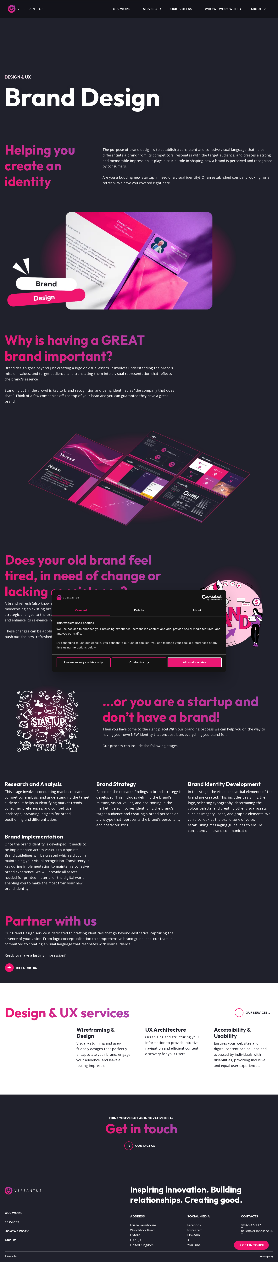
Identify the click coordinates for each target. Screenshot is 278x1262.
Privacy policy (266, 1256)
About (256, 9)
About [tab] (197, 610)
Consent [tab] (81, 610)
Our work (121, 9)
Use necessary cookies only (83, 662)
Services (150, 9)
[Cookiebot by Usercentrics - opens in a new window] (205, 597)
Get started (26, 968)
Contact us (145, 1146)
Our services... (258, 1012)
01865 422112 (251, 1225)
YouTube (194, 1245)
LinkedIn (193, 1235)
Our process (181, 9)
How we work (17, 1231)
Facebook (194, 1225)
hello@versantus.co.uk (257, 1231)
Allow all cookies (194, 662)
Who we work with (221, 9)
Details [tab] (139, 610)
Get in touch (253, 1245)
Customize (139, 662)
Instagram (194, 1230)
